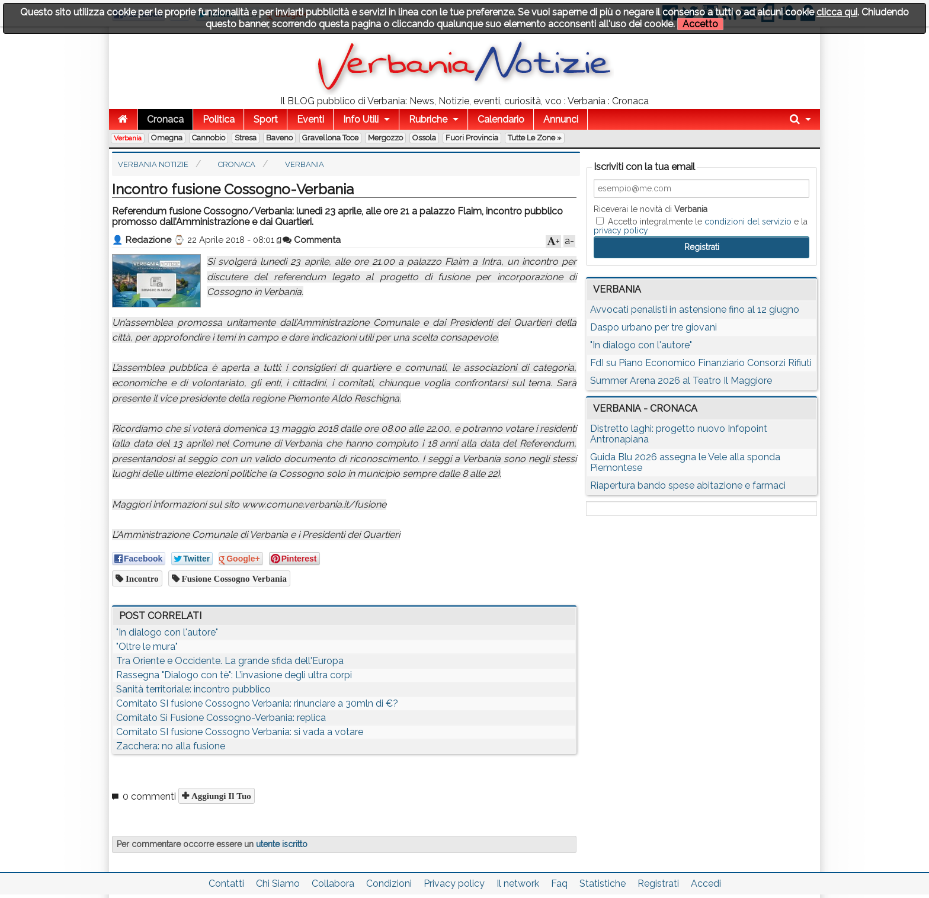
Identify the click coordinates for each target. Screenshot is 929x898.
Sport (266, 119)
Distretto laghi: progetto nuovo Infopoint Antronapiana (678, 434)
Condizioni (389, 883)
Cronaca (165, 119)
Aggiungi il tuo (220, 795)
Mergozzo (385, 137)
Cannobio (208, 137)
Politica (219, 119)
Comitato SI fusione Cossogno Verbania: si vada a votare (239, 731)
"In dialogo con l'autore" (167, 632)
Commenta (312, 240)
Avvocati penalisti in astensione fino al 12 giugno (694, 309)
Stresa (246, 137)
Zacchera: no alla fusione (170, 746)
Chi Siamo (278, 883)
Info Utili (361, 119)
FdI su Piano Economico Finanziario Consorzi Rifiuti (701, 362)
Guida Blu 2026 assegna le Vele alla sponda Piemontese (685, 462)
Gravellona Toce (330, 137)
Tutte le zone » (535, 137)
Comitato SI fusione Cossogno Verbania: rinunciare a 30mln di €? (257, 703)
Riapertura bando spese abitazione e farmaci (688, 485)
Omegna (166, 137)
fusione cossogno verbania (233, 578)
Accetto (700, 24)
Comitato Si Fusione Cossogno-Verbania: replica (221, 717)
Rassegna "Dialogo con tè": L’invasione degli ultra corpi (234, 675)
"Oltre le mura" (147, 646)
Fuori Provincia (472, 137)
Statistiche (602, 883)
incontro (141, 578)
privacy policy (621, 230)
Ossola (424, 137)
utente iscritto (281, 844)
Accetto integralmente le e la (701, 226)
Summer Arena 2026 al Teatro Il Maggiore (681, 380)
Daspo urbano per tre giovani (653, 327)
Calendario (501, 119)
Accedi (706, 883)
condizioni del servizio (748, 221)
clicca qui (836, 12)
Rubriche (428, 119)
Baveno (279, 137)
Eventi (310, 119)
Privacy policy (454, 883)
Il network (517, 883)
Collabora (333, 883)
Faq (559, 883)
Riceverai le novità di (650, 209)
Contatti (226, 883)
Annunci (560, 119)
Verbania (128, 138)
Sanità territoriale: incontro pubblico (193, 689)
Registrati (658, 883)
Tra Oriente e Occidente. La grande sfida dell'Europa (230, 660)
